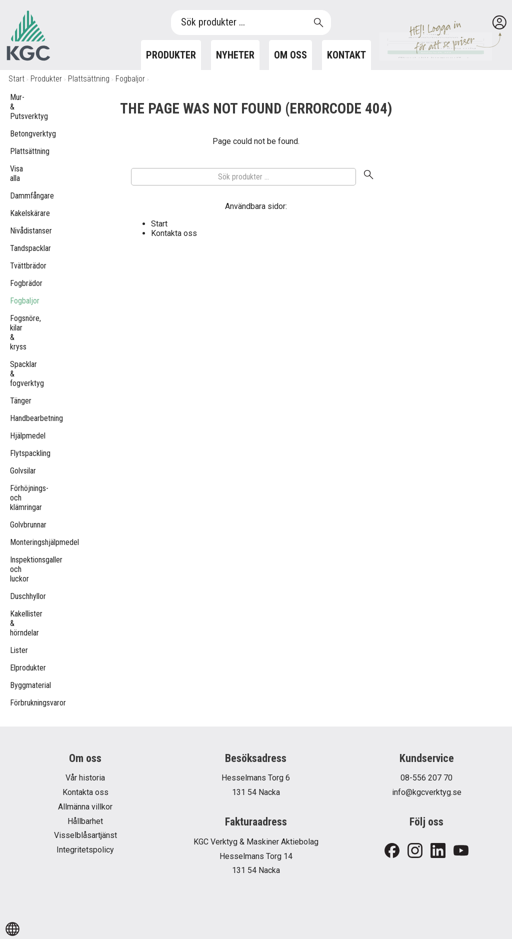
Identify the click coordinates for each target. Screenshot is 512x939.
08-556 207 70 (426, 777)
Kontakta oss (174, 233)
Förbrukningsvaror (15, 703)
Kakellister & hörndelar (15, 623)
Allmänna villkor (85, 807)
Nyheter (235, 55)
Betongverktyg (15, 133)
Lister (15, 650)
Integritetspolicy (85, 849)
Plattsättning (89, 79)
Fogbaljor (130, 79)
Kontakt (346, 55)
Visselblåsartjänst (85, 835)
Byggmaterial (15, 685)
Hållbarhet (85, 821)
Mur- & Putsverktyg (15, 106)
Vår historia (85, 777)
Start (16, 79)
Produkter (171, 55)
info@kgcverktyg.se (427, 792)
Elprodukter (15, 667)
